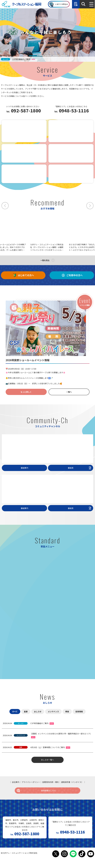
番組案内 (24, 467)
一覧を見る (45, 260)
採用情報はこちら (36, 790)
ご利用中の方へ (72, 275)
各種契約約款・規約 (50, 782)
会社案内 (15, 782)
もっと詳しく (26, 391)
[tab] (32, 55)
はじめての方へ (23, 275)
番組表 (80, 468)
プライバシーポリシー (31, 782)
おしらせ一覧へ (47, 759)
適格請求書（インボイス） (72, 782)
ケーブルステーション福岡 (21, 4)
